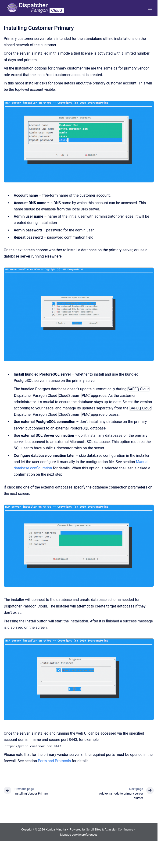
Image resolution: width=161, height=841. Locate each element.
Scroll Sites (93, 829)
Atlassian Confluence (119, 829)
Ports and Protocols (54, 761)
